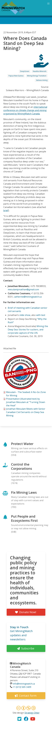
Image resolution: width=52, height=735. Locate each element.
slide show (24, 315)
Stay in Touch (19, 627)
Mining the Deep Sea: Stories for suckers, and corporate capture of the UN (28, 329)
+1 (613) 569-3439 (22, 687)
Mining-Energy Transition (36, 76)
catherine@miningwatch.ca (28, 296)
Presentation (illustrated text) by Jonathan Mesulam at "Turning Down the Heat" (25, 402)
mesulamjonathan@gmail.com (23, 289)
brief (5, 210)
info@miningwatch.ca (24, 683)
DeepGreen (24, 71)
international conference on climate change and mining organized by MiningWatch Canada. (25, 110)
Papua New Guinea (16, 76)
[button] (20, 388)
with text (40, 315)
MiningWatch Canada (20, 665)
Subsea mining (41, 80)
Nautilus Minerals (39, 71)
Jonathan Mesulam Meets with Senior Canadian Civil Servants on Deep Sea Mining (25, 412)
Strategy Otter (32, 712)
